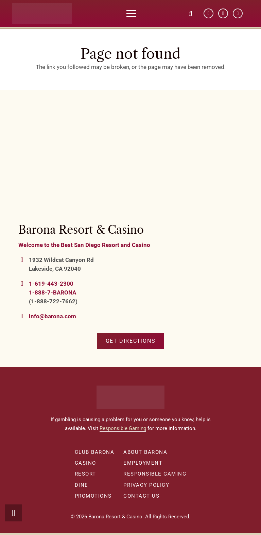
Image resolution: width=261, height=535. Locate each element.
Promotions (93, 496)
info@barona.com (52, 316)
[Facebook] (208, 14)
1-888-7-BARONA (52, 292)
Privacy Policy (146, 485)
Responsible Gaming (123, 428)
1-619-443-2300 (51, 283)
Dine (81, 485)
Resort (85, 474)
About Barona (145, 452)
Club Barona (95, 452)
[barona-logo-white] (46, 13)
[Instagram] (238, 14)
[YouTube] (223, 14)
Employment (142, 463)
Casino (85, 463)
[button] (135, 13)
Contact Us (141, 496)
